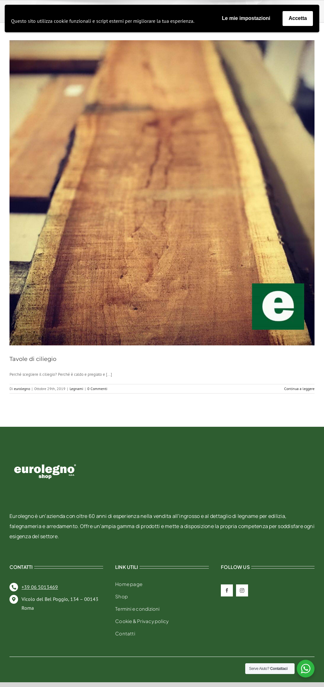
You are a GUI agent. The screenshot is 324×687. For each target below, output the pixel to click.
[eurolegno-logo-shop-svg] (45, 454)
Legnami (76, 388)
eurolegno (22, 388)
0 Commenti (97, 388)
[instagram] (242, 590)
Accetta (298, 18)
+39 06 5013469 (40, 587)
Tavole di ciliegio (32, 359)
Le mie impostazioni (246, 18)
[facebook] (227, 590)
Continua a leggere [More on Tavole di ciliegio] (299, 388)
